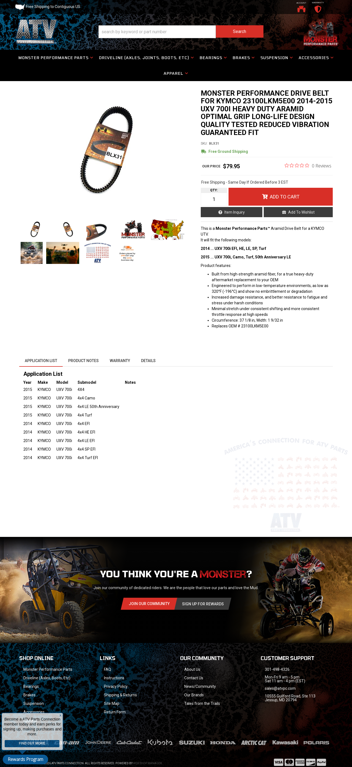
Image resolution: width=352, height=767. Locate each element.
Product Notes (83, 360)
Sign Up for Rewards (203, 604)
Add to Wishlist (301, 212)
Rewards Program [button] (25, 759)
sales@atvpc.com (280, 688)
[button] (180, 31)
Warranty (120, 360)
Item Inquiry (234, 212)
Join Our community (149, 604)
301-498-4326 (277, 669)
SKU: (204, 143)
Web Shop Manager (147, 763)
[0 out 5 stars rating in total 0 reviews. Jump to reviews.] (308, 165)
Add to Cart (284, 197)
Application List (41, 360)
